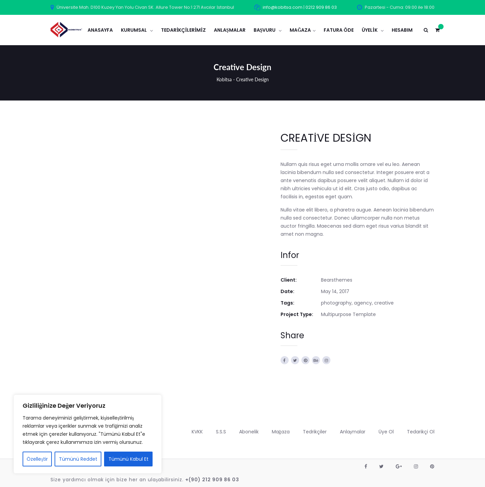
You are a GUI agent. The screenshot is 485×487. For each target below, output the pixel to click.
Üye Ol (386, 431)
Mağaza (281, 431)
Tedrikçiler (315, 431)
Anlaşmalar (352, 431)
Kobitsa (224, 79)
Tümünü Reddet (78, 459)
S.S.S (221, 431)
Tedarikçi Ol (420, 431)
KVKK (197, 431)
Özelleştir (37, 459)
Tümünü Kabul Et (128, 459)
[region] (87, 434)
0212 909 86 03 (321, 7)
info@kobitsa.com (282, 7)
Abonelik (249, 431)
